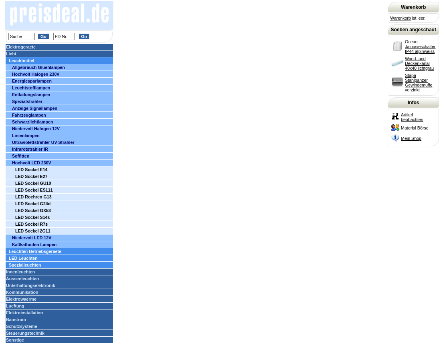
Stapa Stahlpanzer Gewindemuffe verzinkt (419, 82)
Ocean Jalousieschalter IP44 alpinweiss (420, 46)
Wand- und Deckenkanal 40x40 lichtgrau (419, 63)
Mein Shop (411, 138)
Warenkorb (400, 18)
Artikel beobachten (412, 117)
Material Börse (415, 127)
